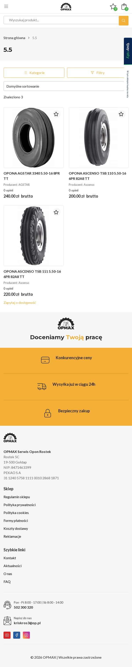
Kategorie (34, 72)
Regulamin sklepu (17, 497)
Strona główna (14, 38)
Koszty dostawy (16, 528)
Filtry (97, 72)
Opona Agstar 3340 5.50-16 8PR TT (32, 175)
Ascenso (89, 184)
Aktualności (13, 566)
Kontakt (10, 558)
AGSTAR (24, 184)
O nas (8, 573)
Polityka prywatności (20, 505)
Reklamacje (12, 536)
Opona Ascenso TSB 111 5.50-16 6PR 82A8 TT (32, 274)
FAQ (7, 581)
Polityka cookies (16, 512)
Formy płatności (16, 520)
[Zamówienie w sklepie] (66, 86)
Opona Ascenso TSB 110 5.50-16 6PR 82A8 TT (97, 175)
